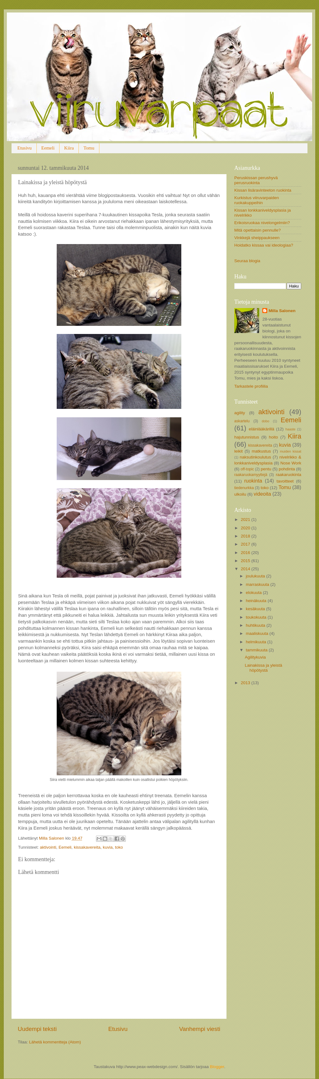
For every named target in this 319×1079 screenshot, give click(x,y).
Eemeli (48, 147)
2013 (246, 682)
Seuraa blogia (247, 260)
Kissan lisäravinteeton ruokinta (262, 190)
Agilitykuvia (255, 657)
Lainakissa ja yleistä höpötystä (263, 668)
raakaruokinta (288, 474)
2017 (246, 544)
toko (119, 847)
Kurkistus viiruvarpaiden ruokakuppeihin (256, 200)
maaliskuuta (257, 633)
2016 (246, 552)
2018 (246, 536)
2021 (246, 519)
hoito (273, 437)
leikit (238, 451)
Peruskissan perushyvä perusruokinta (256, 180)
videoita (262, 494)
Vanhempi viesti (199, 1029)
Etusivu (24, 147)
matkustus (261, 451)
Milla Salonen (282, 310)
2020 (246, 528)
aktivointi (48, 847)
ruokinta (253, 480)
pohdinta (287, 469)
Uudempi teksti (37, 1029)
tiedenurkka (244, 488)
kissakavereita (87, 847)
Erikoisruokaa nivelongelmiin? (262, 222)
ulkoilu (240, 494)
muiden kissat (290, 451)
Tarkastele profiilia (251, 386)
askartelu (242, 421)
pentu (266, 469)
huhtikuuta (256, 625)
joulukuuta (256, 576)
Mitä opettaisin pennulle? (257, 230)
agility (239, 412)
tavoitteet (285, 481)
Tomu (88, 147)
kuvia (108, 847)
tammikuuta (257, 650)
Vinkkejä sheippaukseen (256, 237)
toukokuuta (257, 617)
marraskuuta (258, 584)
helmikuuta (256, 642)
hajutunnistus (246, 437)
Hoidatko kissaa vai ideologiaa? (263, 245)
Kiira (69, 147)
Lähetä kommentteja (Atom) (55, 1042)
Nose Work (290, 463)
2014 (246, 568)
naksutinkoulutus (255, 457)
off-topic (247, 469)
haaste (290, 429)
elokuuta (254, 592)
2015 (246, 560)
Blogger (217, 1066)
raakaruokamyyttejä (250, 475)
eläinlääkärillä (261, 429)
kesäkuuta (256, 608)
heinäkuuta (257, 600)
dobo (265, 421)
